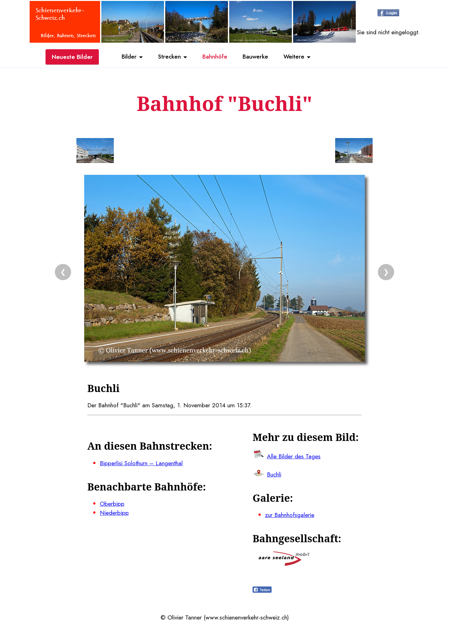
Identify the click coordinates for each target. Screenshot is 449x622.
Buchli (274, 474)
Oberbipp (112, 503)
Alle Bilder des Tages (294, 456)
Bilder (127, 57)
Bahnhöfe (214, 57)
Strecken (169, 57)
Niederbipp (114, 512)
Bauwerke (256, 57)
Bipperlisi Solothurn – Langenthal (141, 463)
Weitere (295, 57)
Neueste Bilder (72, 57)
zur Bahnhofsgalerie (289, 514)
